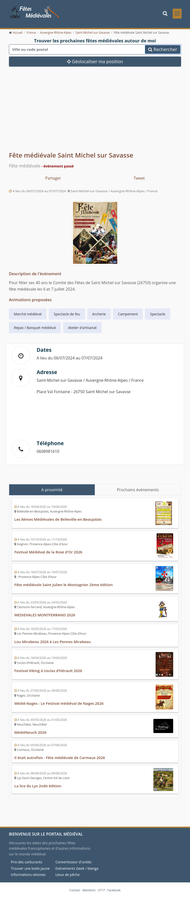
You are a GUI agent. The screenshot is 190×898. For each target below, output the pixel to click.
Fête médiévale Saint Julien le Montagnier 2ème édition (63, 585)
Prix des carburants (26, 862)
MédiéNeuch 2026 (30, 732)
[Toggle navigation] (177, 14)
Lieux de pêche (67, 875)
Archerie (99, 314)
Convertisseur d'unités (73, 862)
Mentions (89, 890)
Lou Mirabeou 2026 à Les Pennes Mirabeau (52, 641)
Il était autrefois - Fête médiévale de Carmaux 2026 (59, 758)
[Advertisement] (95, 113)
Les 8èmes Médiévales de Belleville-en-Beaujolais (58, 519)
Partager (53, 178)
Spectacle (157, 314)
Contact (75, 890)
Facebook (113, 890)
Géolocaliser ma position (95, 62)
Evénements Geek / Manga (76, 868)
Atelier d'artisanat (82, 328)
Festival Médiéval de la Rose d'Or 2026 (48, 552)
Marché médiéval (28, 314)
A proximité (52, 490)
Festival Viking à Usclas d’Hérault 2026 (48, 670)
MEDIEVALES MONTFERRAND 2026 (44, 615)
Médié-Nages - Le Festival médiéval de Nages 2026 (59, 703)
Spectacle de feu (67, 314)
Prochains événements (138, 490)
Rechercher (162, 50)
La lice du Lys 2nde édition (37, 786)
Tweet (139, 178)
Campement (128, 314)
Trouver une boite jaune (30, 868)
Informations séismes (28, 875)
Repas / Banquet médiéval (35, 328)
